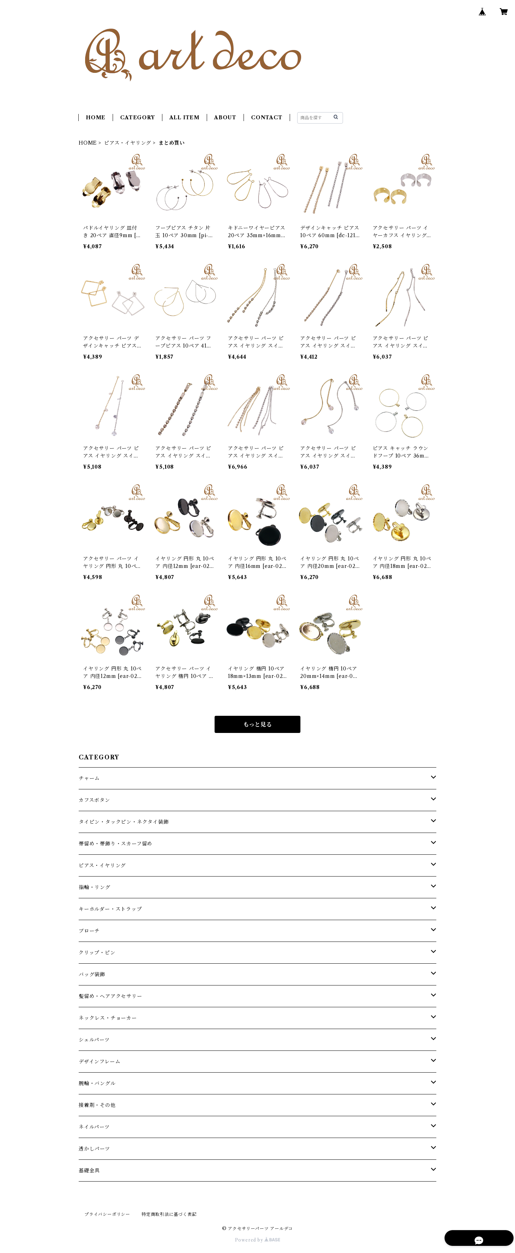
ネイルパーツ (94, 1127)
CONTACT (267, 117)
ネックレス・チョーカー (108, 1018)
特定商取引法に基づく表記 (169, 1214)
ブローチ (89, 931)
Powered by (257, 1240)
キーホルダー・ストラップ (110, 909)
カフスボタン (94, 800)
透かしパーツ (94, 1148)
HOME (96, 117)
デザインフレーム (99, 1061)
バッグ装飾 (92, 974)
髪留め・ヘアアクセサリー (110, 996)
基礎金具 (89, 1170)
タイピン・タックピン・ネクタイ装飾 (124, 822)
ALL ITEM (185, 117)
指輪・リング (95, 887)
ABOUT (225, 117)
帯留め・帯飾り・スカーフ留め (115, 843)
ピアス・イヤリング (127, 143)
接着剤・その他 (97, 1105)
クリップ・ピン (97, 952)
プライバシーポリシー (107, 1214)
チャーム (89, 778)
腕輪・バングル (97, 1083)
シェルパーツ (94, 1040)
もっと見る (257, 724)
